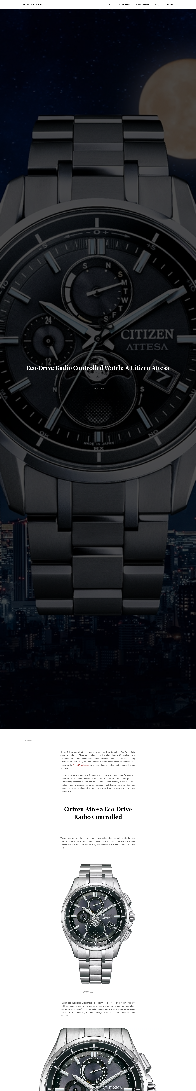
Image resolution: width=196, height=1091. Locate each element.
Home (25, 740)
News (30, 740)
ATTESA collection (81, 765)
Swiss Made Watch (32, 4)
